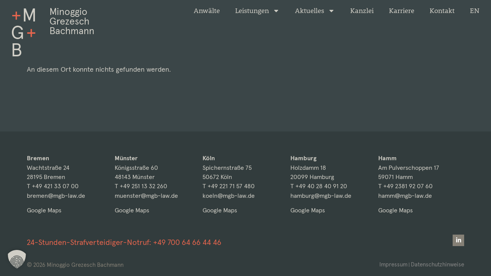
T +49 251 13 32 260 (141, 186)
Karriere (401, 11)
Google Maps (44, 210)
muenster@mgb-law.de (146, 196)
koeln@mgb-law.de (229, 196)
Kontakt (442, 11)
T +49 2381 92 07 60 (405, 186)
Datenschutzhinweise (437, 264)
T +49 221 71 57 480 (229, 186)
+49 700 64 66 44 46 (187, 242)
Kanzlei (362, 11)
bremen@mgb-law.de (56, 196)
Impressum (393, 264)
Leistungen (257, 11)
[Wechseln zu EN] (474, 11)
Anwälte (207, 11)
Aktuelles (315, 11)
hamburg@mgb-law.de (320, 196)
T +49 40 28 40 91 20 (318, 186)
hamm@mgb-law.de (405, 196)
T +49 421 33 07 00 (53, 186)
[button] (17, 259)
